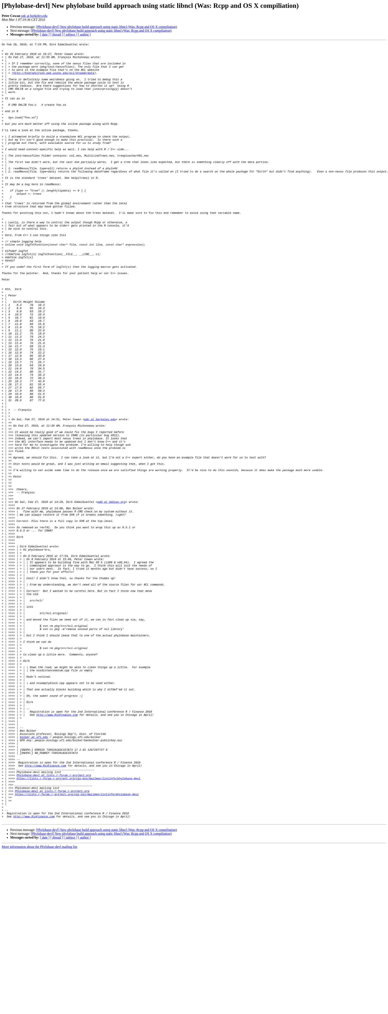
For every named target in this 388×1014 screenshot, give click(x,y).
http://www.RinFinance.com (57, 849)
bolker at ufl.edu (34, 876)
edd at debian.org (111, 594)
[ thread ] (56, 34)
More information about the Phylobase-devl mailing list (39, 1002)
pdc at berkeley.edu (34, 16)
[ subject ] (70, 34)
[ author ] (84, 34)
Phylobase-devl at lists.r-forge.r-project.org (54, 922)
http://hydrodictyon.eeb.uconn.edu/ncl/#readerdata (53, 79)
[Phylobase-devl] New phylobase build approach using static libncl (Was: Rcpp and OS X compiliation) (106, 27)
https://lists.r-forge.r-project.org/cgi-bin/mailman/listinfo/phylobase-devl (78, 926)
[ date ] (45, 34)
